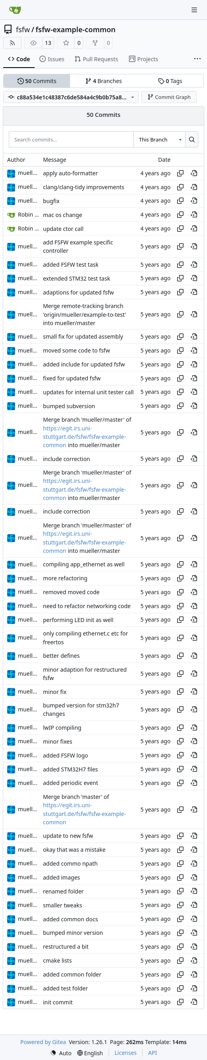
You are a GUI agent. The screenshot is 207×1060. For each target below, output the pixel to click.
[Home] (15, 10)
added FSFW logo (65, 755)
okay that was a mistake (74, 849)
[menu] (61, 1053)
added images (61, 877)
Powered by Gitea (43, 1042)
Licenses (126, 1052)
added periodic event (70, 783)
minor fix (54, 692)
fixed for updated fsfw (72, 378)
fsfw (23, 29)
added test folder (65, 988)
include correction (66, 459)
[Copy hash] (180, 173)
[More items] (197, 59)
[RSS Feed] (12, 43)
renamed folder (63, 891)
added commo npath (70, 863)
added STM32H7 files (70, 769)
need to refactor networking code (87, 606)
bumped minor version (73, 933)
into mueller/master (93, 445)
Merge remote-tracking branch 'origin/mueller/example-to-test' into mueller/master (84, 314)
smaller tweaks (62, 905)
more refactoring (65, 578)
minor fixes (57, 741)
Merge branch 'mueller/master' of (87, 420)
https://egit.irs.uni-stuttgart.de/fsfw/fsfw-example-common (84, 436)
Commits (37, 81)
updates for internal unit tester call (88, 392)
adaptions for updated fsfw (78, 292)
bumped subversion (69, 406)
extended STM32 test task (76, 278)
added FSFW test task (71, 264)
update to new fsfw (68, 836)
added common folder (72, 974)
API (152, 1052)
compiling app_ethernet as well (84, 564)
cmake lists (57, 960)
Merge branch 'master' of (76, 796)
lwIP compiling (62, 727)
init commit (58, 1002)
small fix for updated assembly (83, 337)
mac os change (62, 215)
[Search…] (191, 139)
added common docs (70, 919)
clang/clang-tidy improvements (83, 187)
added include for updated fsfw (84, 364)
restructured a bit (65, 947)
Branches (103, 81)
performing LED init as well (78, 620)
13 (48, 43)
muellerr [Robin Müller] (29, 172)
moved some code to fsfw (76, 350)
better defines (61, 655)
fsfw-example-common (75, 29)
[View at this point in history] (194, 173)
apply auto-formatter (70, 173)
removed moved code (71, 592)
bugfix (51, 201)
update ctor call (63, 229)
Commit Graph (169, 97)
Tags (170, 81)
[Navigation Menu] (195, 9)
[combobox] (159, 139)
